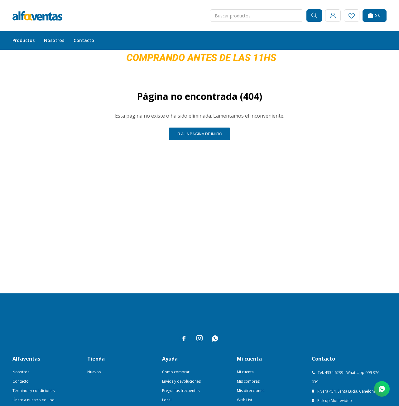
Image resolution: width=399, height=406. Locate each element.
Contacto (84, 40)
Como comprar (176, 372)
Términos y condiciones (33, 390)
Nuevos (94, 372)
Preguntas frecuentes (181, 390)
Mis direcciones (250, 390)
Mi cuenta (245, 372)
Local (166, 400)
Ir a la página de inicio (199, 134)
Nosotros (54, 40)
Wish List (244, 400)
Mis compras (248, 381)
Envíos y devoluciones (181, 381)
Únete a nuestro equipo (33, 400)
